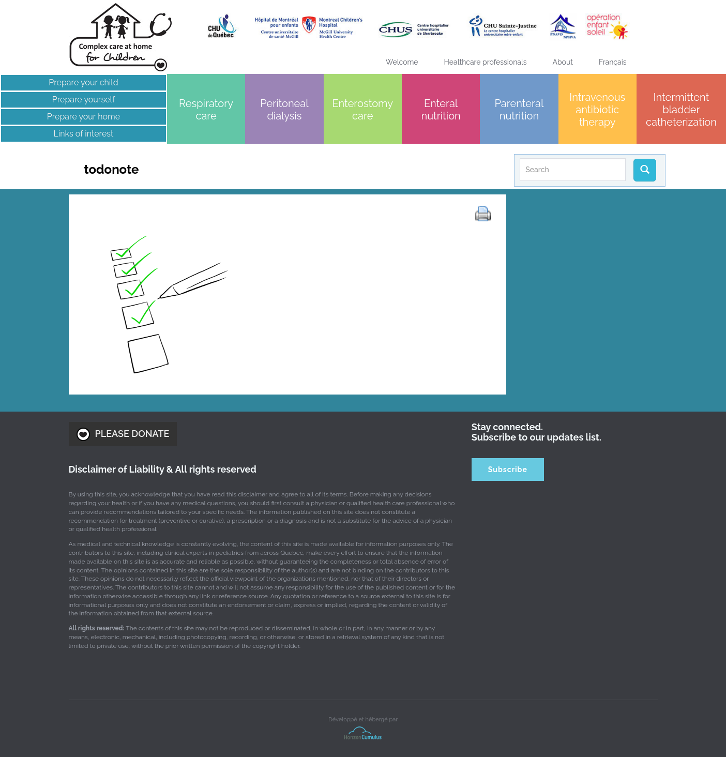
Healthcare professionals (485, 62)
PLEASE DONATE (123, 434)
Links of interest (83, 134)
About (563, 62)
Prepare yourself (83, 99)
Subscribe (507, 469)
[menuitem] (613, 62)
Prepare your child (83, 82)
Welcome (402, 62)
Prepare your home (83, 117)
